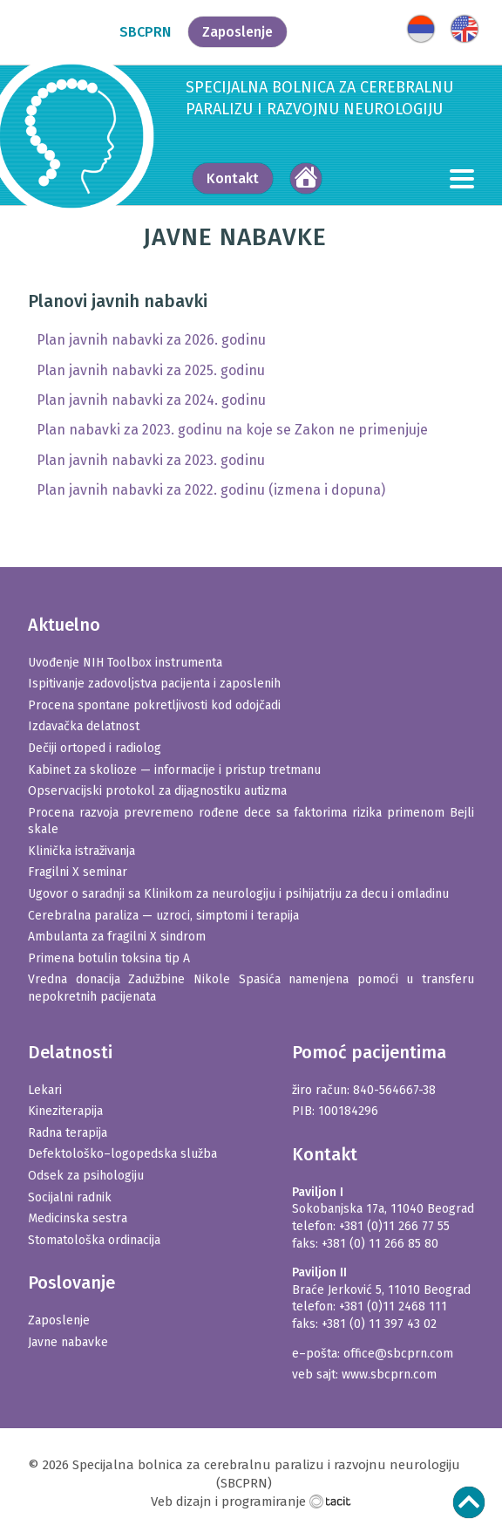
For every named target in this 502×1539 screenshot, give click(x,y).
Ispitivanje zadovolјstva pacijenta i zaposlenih (154, 683)
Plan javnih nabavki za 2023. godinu (151, 460)
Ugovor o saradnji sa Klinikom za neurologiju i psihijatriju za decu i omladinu (238, 893)
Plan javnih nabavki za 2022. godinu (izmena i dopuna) (211, 490)
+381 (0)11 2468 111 (393, 1306)
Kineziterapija (65, 1111)
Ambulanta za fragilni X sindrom (117, 936)
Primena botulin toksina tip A (109, 958)
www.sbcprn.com (389, 1374)
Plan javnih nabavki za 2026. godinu (151, 340)
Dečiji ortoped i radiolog (94, 748)
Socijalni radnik (70, 1197)
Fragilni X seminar (77, 872)
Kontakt (233, 178)
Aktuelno (64, 624)
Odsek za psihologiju (86, 1175)
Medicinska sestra (77, 1218)
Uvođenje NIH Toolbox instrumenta (125, 662)
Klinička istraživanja (81, 851)
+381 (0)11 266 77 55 (394, 1226)
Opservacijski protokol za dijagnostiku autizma (157, 790)
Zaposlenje (237, 32)
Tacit (330, 1500)
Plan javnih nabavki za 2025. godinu (151, 370)
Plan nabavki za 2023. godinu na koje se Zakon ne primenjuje (232, 429)
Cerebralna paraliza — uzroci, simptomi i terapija (163, 915)
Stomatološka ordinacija (94, 1240)
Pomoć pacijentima (369, 1052)
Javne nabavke (68, 1342)
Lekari (45, 1090)
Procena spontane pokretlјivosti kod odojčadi (154, 705)
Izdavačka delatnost (83, 726)
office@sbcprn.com (398, 1353)
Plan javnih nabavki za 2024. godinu (151, 400)
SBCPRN (145, 32)
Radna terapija (67, 1132)
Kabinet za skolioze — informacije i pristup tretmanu (174, 770)
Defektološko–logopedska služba (122, 1153)
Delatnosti (70, 1052)
